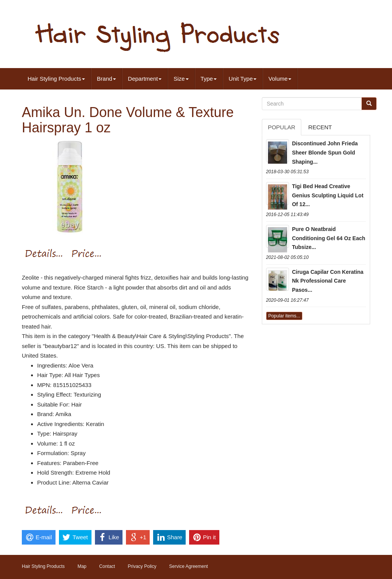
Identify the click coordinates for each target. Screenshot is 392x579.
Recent (320, 127)
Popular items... (284, 316)
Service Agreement (188, 566)
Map (81, 566)
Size (180, 78)
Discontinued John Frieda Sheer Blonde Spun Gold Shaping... (325, 152)
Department (145, 78)
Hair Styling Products (56, 78)
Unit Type (242, 78)
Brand (106, 78)
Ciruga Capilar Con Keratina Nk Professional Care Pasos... (328, 281)
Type (209, 78)
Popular (282, 127)
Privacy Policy (142, 566)
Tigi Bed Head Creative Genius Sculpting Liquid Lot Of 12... (328, 195)
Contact (107, 566)
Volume (279, 78)
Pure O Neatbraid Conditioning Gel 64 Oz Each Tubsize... (328, 238)
